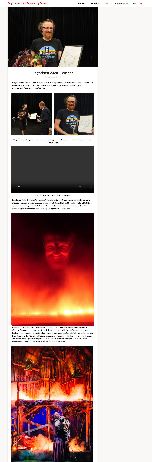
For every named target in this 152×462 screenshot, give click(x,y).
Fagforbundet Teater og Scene (27, 4)
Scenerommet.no (122, 3)
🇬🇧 (141, 3)
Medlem (81, 3)
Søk (134, 3)
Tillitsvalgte (94, 3)
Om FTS (107, 3)
